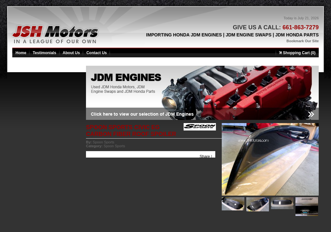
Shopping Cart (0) (297, 53)
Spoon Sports (103, 142)
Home (21, 53)
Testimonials (44, 53)
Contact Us (96, 53)
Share (205, 156)
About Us (71, 53)
